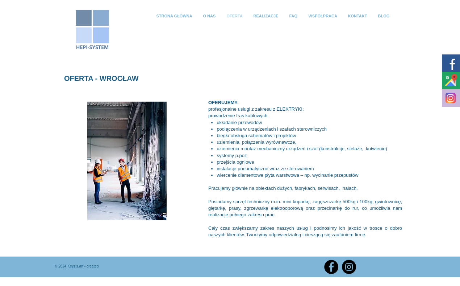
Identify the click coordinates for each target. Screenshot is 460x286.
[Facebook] (331, 267)
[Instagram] (349, 267)
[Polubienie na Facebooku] (382, 266)
